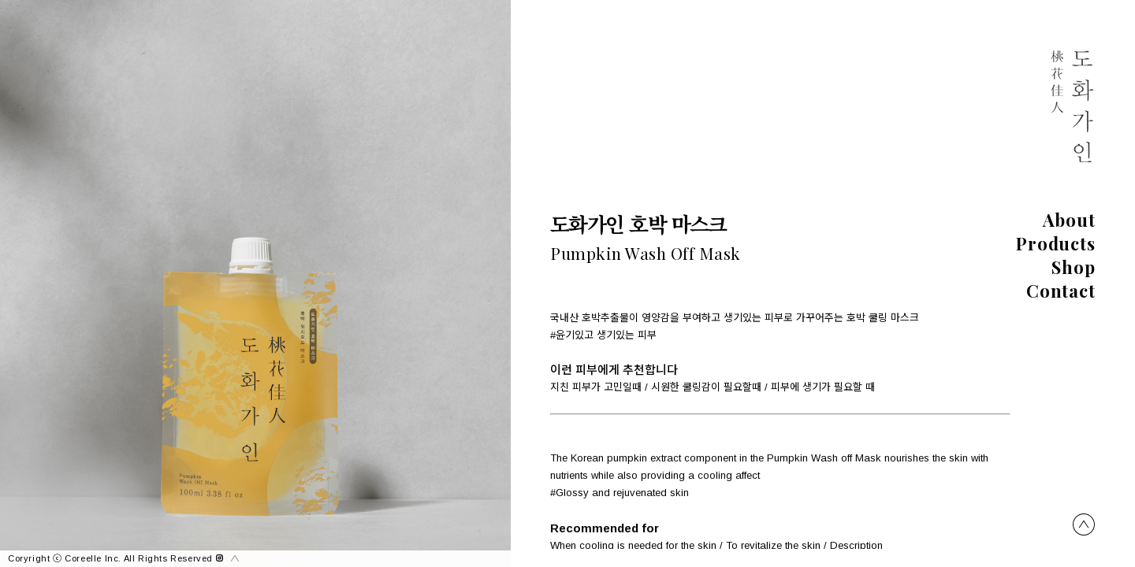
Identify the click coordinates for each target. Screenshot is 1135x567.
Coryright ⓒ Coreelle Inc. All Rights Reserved (115, 558)
